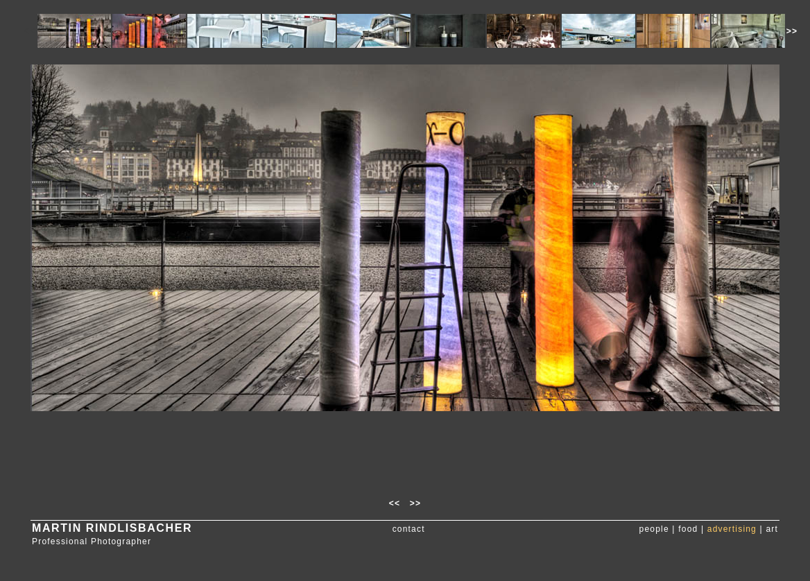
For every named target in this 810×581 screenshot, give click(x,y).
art (772, 529)
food (688, 529)
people (654, 529)
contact (409, 529)
